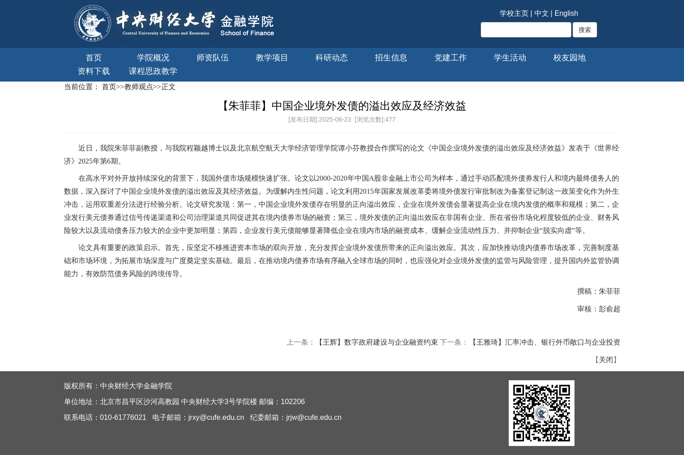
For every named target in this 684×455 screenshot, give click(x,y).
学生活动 (510, 57)
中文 (541, 13)
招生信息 (391, 57)
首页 (94, 57)
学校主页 (514, 13)
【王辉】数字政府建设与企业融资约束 (376, 342)
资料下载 (94, 71)
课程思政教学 (153, 71)
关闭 (606, 360)
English (566, 13)
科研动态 (331, 57)
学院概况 (153, 57)
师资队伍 (212, 57)
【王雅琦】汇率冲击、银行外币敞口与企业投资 (544, 342)
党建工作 (450, 57)
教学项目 (272, 57)
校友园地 (569, 57)
